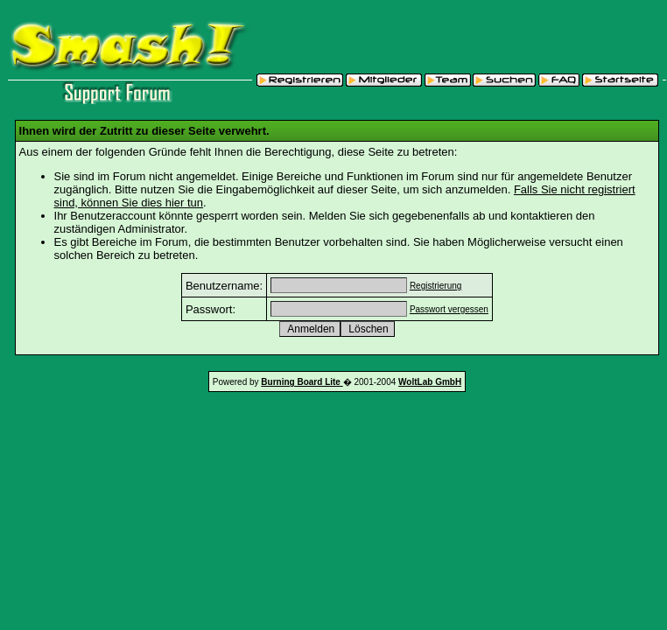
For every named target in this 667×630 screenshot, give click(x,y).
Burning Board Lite (301, 382)
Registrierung (435, 285)
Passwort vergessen (449, 309)
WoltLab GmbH (429, 382)
